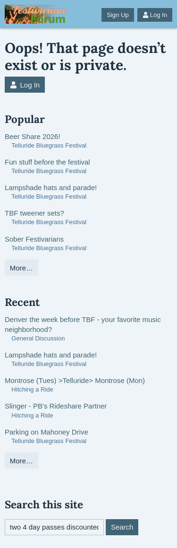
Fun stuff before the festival (47, 162)
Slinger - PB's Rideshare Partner (56, 406)
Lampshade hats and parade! (51, 187)
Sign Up (117, 14)
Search (122, 527)
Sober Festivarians (34, 239)
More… (21, 268)
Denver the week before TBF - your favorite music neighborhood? (83, 324)
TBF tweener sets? (34, 213)
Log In (155, 14)
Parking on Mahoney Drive (46, 432)
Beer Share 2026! (32, 136)
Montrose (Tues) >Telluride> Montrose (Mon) (75, 380)
